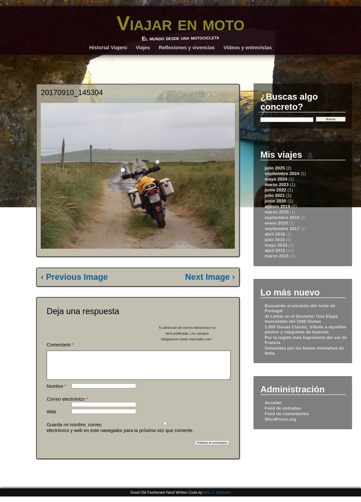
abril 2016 (275, 234)
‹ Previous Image (74, 277)
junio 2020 (275, 200)
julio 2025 (275, 168)
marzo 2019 (277, 212)
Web (51, 417)
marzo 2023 (277, 184)
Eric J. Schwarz (217, 498)
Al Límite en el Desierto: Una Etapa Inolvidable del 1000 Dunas (301, 319)
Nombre (56, 391)
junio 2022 (275, 189)
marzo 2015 (277, 256)
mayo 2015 (276, 245)
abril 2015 (275, 250)
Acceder (273, 402)
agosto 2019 (277, 206)
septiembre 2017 (282, 228)
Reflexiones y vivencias (187, 47)
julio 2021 (275, 195)
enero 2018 (276, 223)
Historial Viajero (108, 47)
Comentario (60, 344)
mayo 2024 (276, 179)
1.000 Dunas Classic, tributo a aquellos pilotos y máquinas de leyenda (305, 329)
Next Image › (210, 277)
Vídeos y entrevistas (248, 47)
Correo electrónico (67, 404)
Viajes (143, 47)
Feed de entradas (283, 408)
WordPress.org (280, 419)
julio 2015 (275, 239)
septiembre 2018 (282, 217)
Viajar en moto (180, 23)
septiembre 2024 (282, 173)
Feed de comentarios (287, 413)
